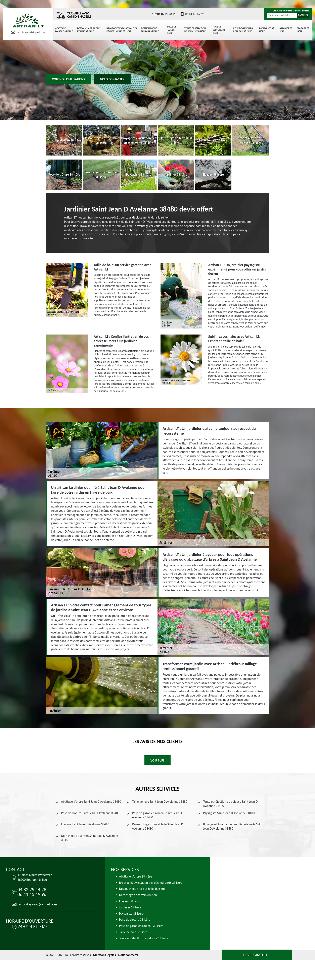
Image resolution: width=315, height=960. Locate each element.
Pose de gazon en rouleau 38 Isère (243, 30)
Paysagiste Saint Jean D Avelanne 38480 (229, 813)
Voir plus (157, 760)
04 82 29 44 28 (164, 14)
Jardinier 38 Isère (285, 30)
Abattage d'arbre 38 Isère (64, 30)
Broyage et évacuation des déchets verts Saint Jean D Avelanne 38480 (233, 826)
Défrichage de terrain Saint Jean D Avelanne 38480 (89, 838)
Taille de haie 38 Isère (171, 29)
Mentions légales (104, 955)
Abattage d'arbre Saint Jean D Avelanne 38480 (91, 801)
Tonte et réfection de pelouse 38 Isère (195, 30)
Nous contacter (112, 79)
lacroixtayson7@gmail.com (28, 32)
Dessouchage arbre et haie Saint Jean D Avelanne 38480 (157, 826)
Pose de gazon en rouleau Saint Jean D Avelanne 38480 (157, 815)
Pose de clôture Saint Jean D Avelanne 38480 (90, 813)
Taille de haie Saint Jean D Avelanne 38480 (159, 801)
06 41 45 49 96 (192, 14)
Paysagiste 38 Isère (266, 30)
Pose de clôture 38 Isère (219, 29)
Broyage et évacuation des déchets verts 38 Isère (121, 30)
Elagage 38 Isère (303, 30)
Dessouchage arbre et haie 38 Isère (88, 30)
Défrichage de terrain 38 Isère (150, 30)
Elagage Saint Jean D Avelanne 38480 (85, 824)
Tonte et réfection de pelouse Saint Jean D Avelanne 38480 (230, 804)
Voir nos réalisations (68, 79)
